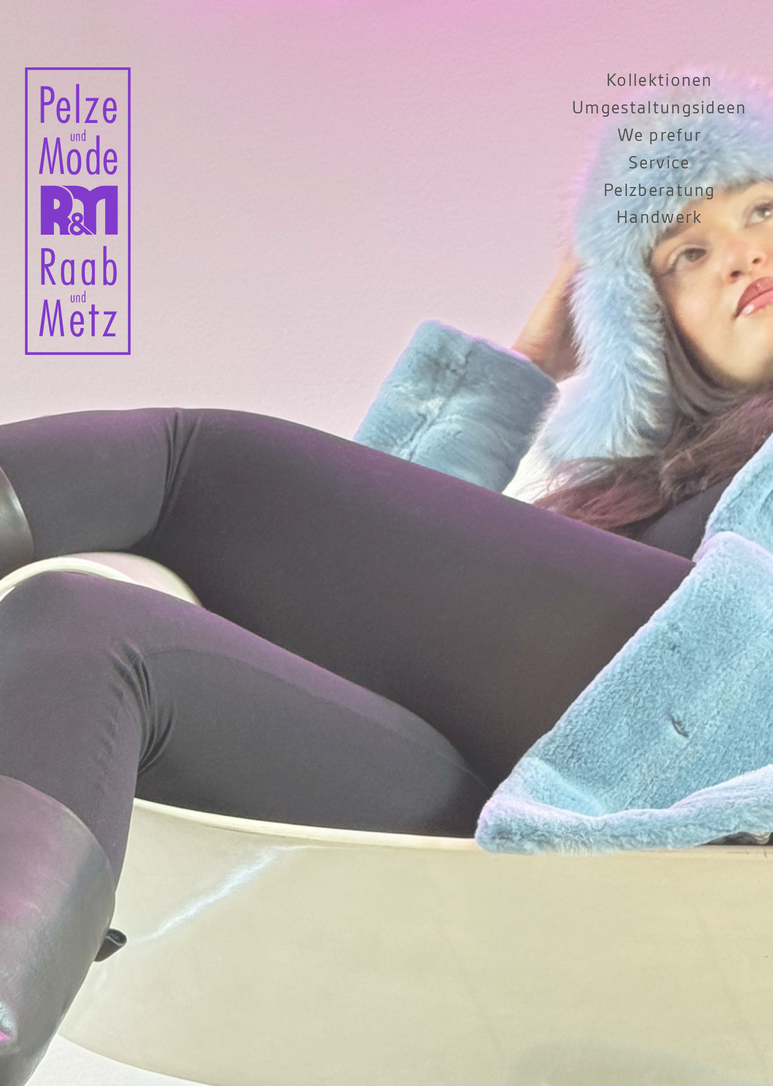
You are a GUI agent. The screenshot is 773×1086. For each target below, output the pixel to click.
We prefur (659, 135)
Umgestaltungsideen (659, 108)
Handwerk (659, 217)
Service (659, 163)
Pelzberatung (659, 190)
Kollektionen (659, 80)
